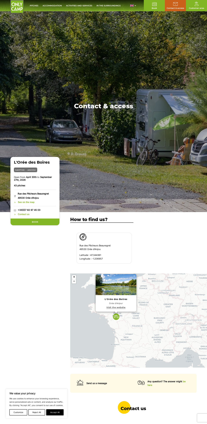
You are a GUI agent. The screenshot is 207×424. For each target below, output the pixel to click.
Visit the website (116, 307)
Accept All (55, 412)
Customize (18, 412)
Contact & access (175, 8)
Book (35, 222)
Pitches (34, 5)
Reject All (36, 412)
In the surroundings (108, 5)
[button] (133, 5)
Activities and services (79, 5)
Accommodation (52, 5)
